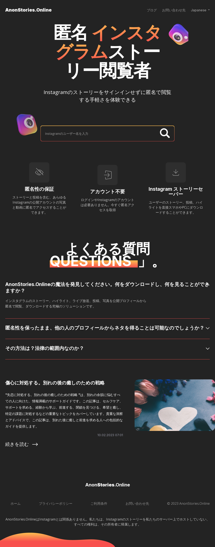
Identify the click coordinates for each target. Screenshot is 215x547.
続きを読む (21, 444)
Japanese (199, 10)
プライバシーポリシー (55, 503)
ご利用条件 (98, 503)
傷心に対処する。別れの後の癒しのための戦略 (55, 382)
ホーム (15, 503)
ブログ (152, 10)
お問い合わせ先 (174, 10)
